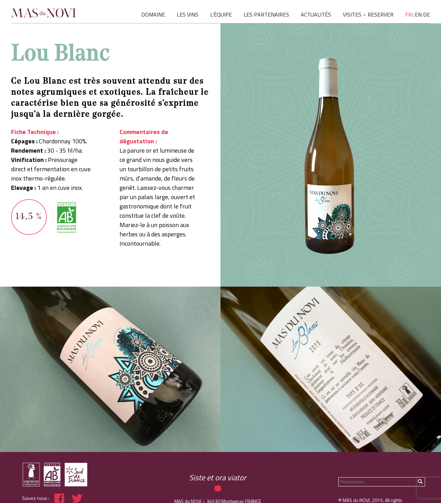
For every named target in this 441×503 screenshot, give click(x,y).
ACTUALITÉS (316, 14)
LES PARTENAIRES (266, 14)
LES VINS (187, 14)
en (418, 14)
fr (408, 14)
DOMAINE (153, 14)
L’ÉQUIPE (221, 14)
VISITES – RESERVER (368, 14)
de (426, 14)
